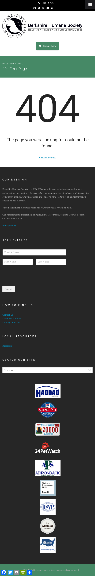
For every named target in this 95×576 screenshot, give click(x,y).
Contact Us (7, 314)
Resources (7, 346)
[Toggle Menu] (90, 4)
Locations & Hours (11, 318)
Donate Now (47, 46)
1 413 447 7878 (45, 3)
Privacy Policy (9, 225)
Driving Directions (11, 322)
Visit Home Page (47, 157)
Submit (8, 289)
